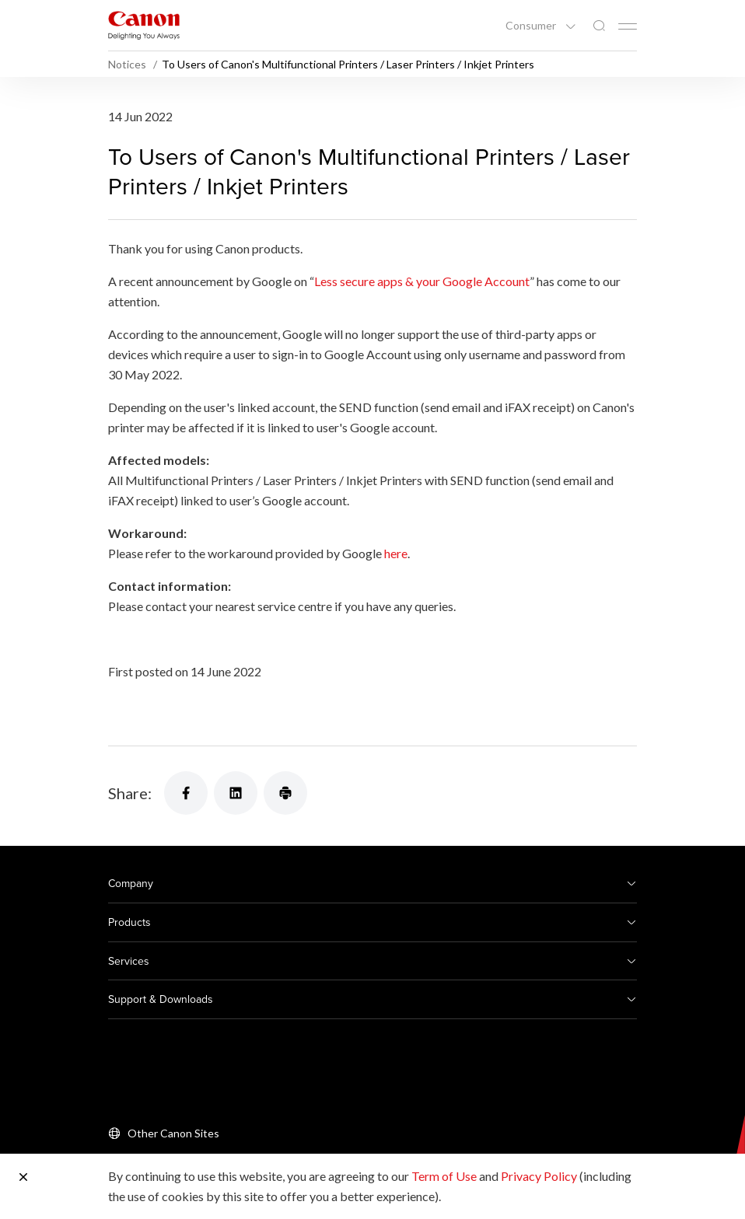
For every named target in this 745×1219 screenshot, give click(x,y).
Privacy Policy (539, 1175)
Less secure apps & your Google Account (422, 281)
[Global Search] (599, 26)
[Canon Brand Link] (144, 25)
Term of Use (444, 1175)
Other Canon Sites (173, 1133)
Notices (128, 64)
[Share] (186, 793)
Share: (130, 793)
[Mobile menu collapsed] (627, 26)
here (395, 553)
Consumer (531, 25)
